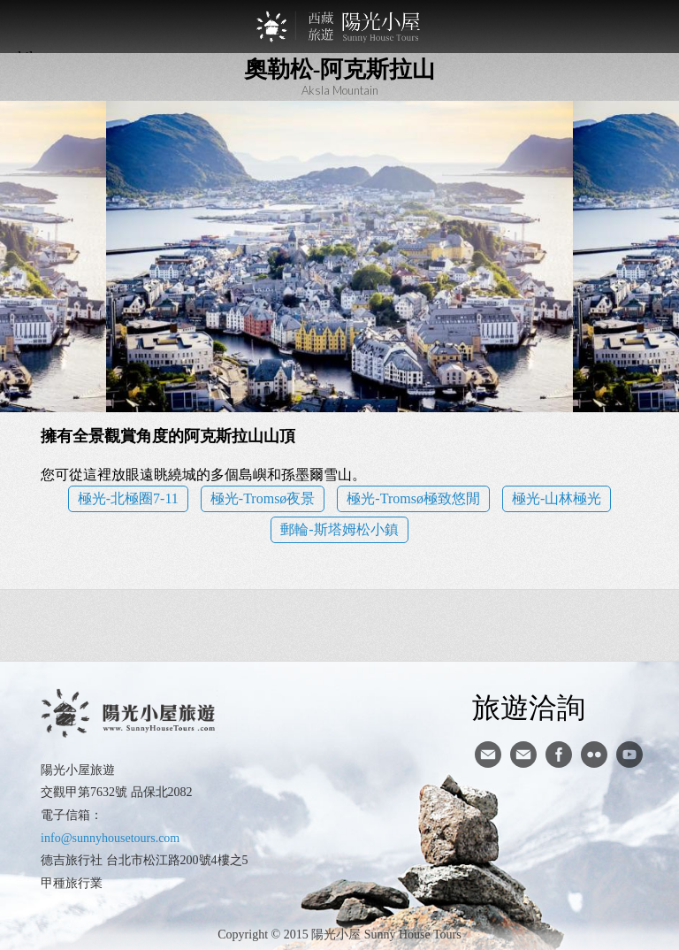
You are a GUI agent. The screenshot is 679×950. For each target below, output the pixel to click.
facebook (559, 754)
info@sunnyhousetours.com (110, 838)
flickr (594, 754)
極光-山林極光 (556, 498)
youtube (629, 754)
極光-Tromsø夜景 (263, 498)
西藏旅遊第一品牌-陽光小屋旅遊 (339, 26)
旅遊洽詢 (528, 707)
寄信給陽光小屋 (488, 754)
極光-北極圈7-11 (128, 498)
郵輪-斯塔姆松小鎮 (339, 529)
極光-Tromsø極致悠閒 (413, 498)
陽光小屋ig (523, 754)
